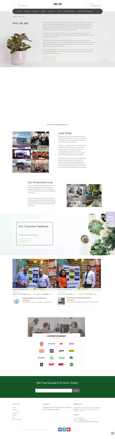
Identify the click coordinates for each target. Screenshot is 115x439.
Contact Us (51, 11)
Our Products (49, 58)
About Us (36, 11)
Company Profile (16, 411)
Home (19, 11)
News (43, 11)
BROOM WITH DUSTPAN (59, 407)
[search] (55, 391)
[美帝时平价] (36, 282)
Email (109, 226)
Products (27, 11)
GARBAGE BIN (50, 409)
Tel (108, 223)
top (112, 433)
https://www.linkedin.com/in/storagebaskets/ (89, 421)
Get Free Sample (69, 11)
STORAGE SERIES (47, 407)
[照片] (13, 132)
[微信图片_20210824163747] (29, 318)
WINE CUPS (58, 409)
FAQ (59, 11)
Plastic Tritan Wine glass (84, 11)
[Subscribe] (77, 390)
